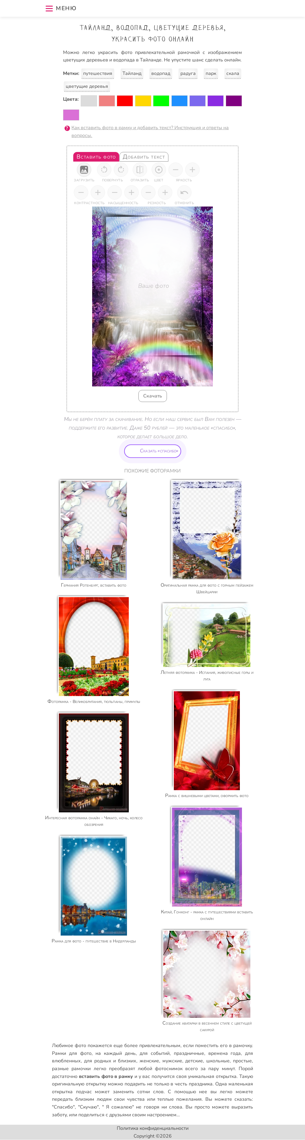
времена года (224, 1053)
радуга (188, 73)
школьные (218, 1061)
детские (194, 1061)
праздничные (189, 1053)
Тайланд (131, 73)
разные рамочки (71, 1068)
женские (149, 1061)
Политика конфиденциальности (153, 1128)
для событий (155, 1053)
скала (232, 73)
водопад (160, 73)
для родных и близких (110, 1061)
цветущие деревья (87, 86)
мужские (172, 1061)
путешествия (97, 73)
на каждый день (115, 1053)
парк (211, 73)
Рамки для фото (71, 1053)
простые (242, 1061)
